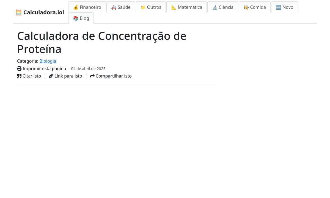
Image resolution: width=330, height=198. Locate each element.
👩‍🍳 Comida (254, 7)
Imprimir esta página (41, 68)
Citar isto (29, 76)
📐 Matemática (186, 7)
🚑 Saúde (121, 7)
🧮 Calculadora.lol (39, 12)
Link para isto (65, 76)
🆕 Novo (284, 7)
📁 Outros (151, 7)
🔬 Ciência (222, 7)
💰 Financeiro (87, 7)
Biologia (48, 61)
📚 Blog (81, 18)
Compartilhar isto (111, 76)
